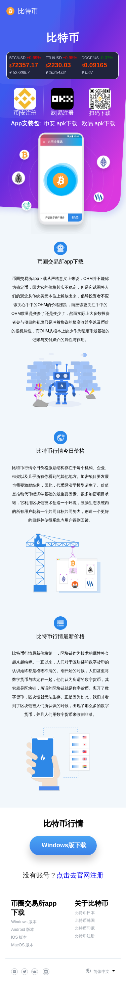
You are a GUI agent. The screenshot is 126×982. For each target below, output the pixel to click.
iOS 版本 (19, 937)
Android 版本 (22, 929)
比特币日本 (85, 912)
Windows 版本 (24, 921)
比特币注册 (85, 936)
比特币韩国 (85, 920)
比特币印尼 (85, 928)
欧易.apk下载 (98, 123)
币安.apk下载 (60, 123)
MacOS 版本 (22, 945)
